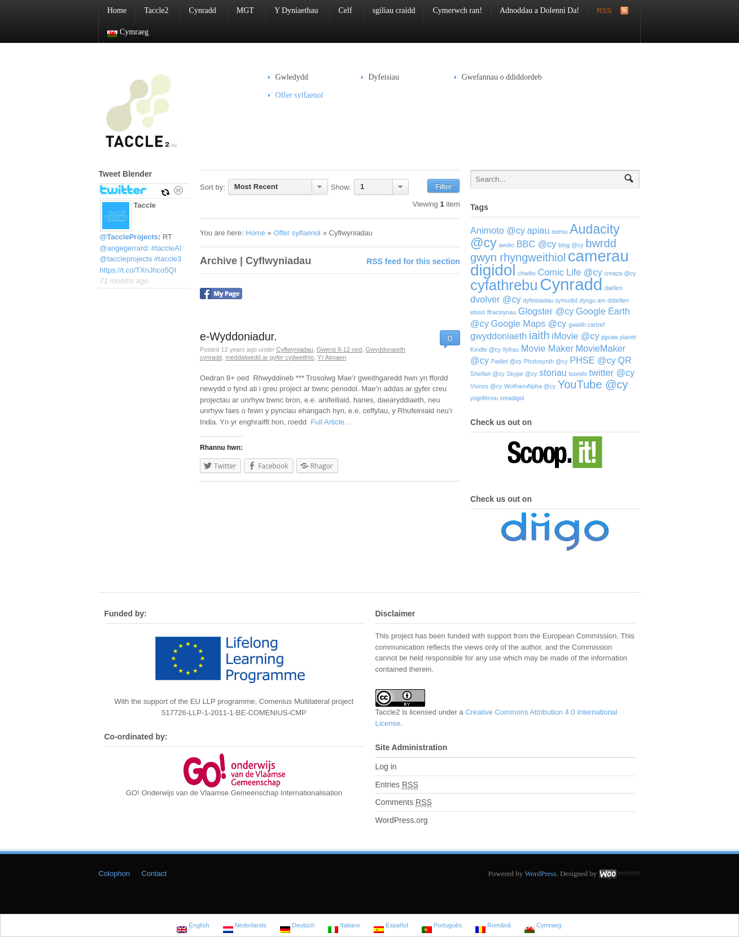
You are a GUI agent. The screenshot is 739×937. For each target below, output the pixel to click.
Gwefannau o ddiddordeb (502, 77)
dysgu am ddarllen (604, 300)
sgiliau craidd (394, 10)
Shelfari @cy (487, 373)
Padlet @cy (506, 361)
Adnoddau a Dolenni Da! (539, 10)
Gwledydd (288, 77)
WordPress (540, 873)
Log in (386, 766)
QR (624, 360)
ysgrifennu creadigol (497, 398)
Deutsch (297, 926)
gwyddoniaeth (498, 336)
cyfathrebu (504, 285)
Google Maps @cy (528, 323)
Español (391, 926)
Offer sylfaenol (295, 95)
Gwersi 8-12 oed (339, 349)
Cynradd (198, 10)
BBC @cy (537, 244)
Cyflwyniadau (294, 349)
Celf (341, 10)
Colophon (114, 873)
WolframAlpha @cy (530, 386)
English (193, 926)
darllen (614, 287)
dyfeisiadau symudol (550, 300)
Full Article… (329, 422)
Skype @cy (521, 373)
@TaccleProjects (129, 237)
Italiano (344, 926)
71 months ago (124, 281)
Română (493, 926)
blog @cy (571, 245)
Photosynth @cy (546, 361)
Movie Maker (547, 348)
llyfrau (511, 349)
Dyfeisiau (380, 77)
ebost (477, 312)
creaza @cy (620, 273)
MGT (241, 10)
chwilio (527, 273)
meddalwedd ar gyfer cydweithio (269, 357)
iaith (539, 335)
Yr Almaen (331, 357)
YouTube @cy (593, 384)
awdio (506, 245)
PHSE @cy (593, 360)
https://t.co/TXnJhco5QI (138, 270)
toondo (578, 373)
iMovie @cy (575, 336)
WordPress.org (401, 820)
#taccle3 (167, 259)
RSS (604, 10)
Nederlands (244, 926)
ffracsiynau (501, 312)
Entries (396, 785)
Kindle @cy (485, 349)
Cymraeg (123, 32)
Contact (154, 873)
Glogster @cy (546, 311)
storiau (553, 372)
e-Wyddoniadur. (238, 336)
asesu (559, 231)
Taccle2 (151, 10)
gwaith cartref (587, 324)
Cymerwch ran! (457, 10)
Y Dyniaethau (292, 10)
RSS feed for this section (413, 261)
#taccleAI (166, 248)
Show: (341, 187)
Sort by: (212, 187)
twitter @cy (612, 372)
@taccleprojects (126, 259)
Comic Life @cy (570, 272)
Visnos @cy (486, 386)
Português (442, 926)
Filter (443, 186)
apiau (538, 230)
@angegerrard (123, 248)
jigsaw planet (618, 337)
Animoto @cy (497, 230)
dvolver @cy (495, 299)
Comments (403, 802)
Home (116, 10)
